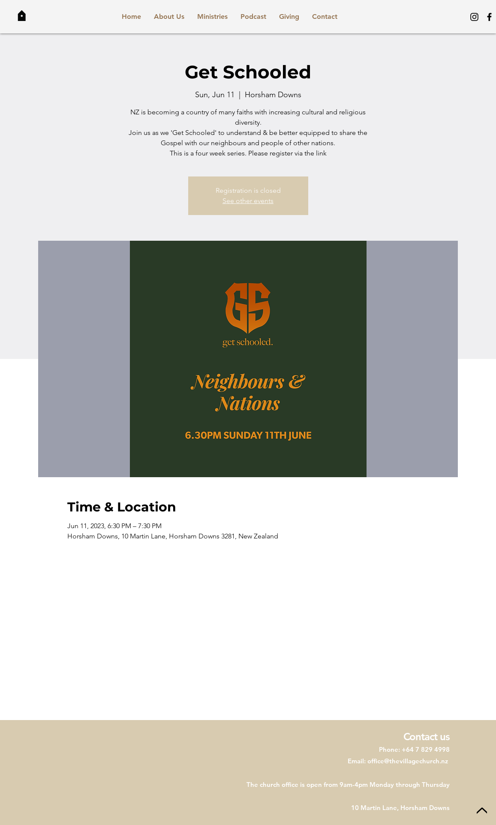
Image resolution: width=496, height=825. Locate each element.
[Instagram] (474, 17)
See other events (248, 201)
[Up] (482, 811)
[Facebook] (489, 17)
